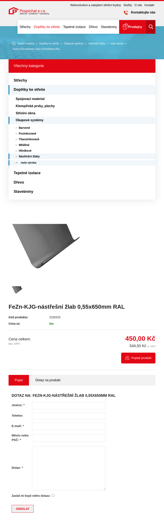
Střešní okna (25, 113)
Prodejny (135, 27)
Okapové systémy (73, 43)
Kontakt (149, 5)
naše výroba (117, 43)
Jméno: (18, 405)
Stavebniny (109, 27)
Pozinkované (27, 133)
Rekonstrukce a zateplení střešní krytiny (95, 5)
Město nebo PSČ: (20, 437)
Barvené (24, 127)
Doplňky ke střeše (47, 27)
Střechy (25, 27)
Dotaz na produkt (47, 380)
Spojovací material (30, 99)
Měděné (24, 145)
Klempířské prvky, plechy (35, 106)
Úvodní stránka (23, 43)
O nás (138, 5)
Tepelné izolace (74, 27)
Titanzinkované (29, 139)
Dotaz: (17, 467)
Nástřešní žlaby (96, 43)
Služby (127, 5)
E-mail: (18, 426)
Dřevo (93, 27)
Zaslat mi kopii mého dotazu (31, 495)
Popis (19, 380)
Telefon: (17, 415)
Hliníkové (25, 150)
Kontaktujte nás (143, 12)
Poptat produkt (141, 358)
